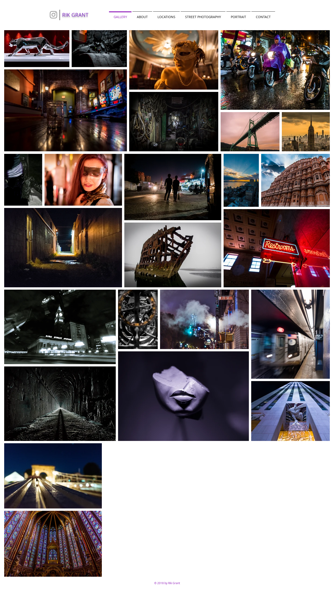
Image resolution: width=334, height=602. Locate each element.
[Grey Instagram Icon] (53, 15)
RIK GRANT (75, 14)
